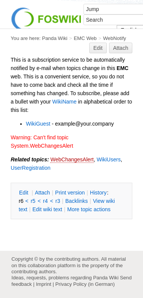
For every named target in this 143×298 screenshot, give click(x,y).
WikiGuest (38, 124)
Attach (121, 48)
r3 (57, 201)
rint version (70, 193)
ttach (42, 193)
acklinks (76, 201)
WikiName (64, 102)
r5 (33, 201)
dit (24, 193)
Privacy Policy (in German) (85, 284)
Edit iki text (47, 209)
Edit (98, 48)
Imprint (43, 284)
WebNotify (114, 38)
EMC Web (85, 38)
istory (98, 193)
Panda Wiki (54, 38)
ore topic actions (89, 209)
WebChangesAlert (71, 159)
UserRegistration (30, 168)
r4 (45, 201)
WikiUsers (108, 159)
